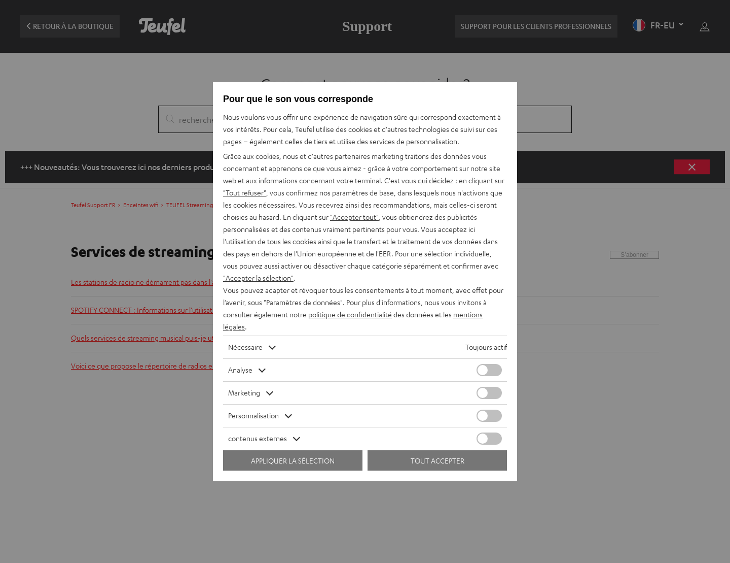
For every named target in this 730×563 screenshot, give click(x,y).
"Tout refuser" (244, 192)
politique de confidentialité (350, 314)
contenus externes (257, 438)
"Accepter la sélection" (258, 278)
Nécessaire (245, 347)
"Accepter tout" (354, 217)
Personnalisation (253, 415)
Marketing (244, 392)
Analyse (240, 370)
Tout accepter (437, 460)
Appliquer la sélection (293, 460)
